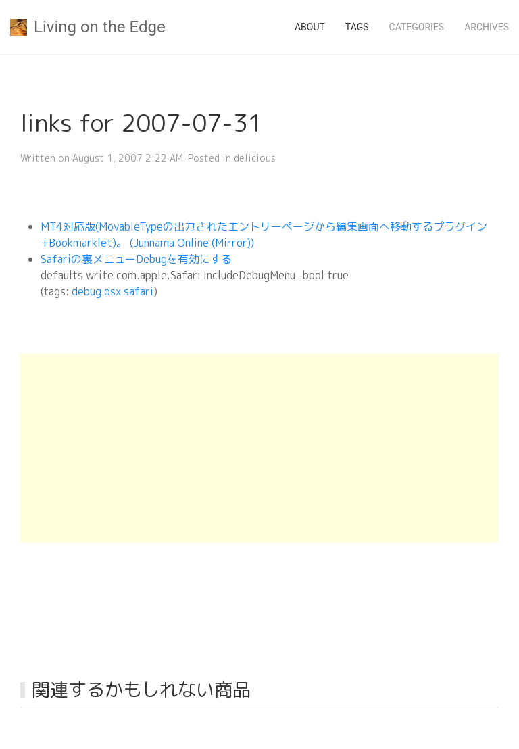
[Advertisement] (259, 448)
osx (112, 291)
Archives (486, 27)
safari (138, 291)
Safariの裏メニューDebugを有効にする (136, 258)
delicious (255, 157)
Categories (417, 27)
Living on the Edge (88, 27)
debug (86, 291)
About (310, 27)
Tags (357, 27)
